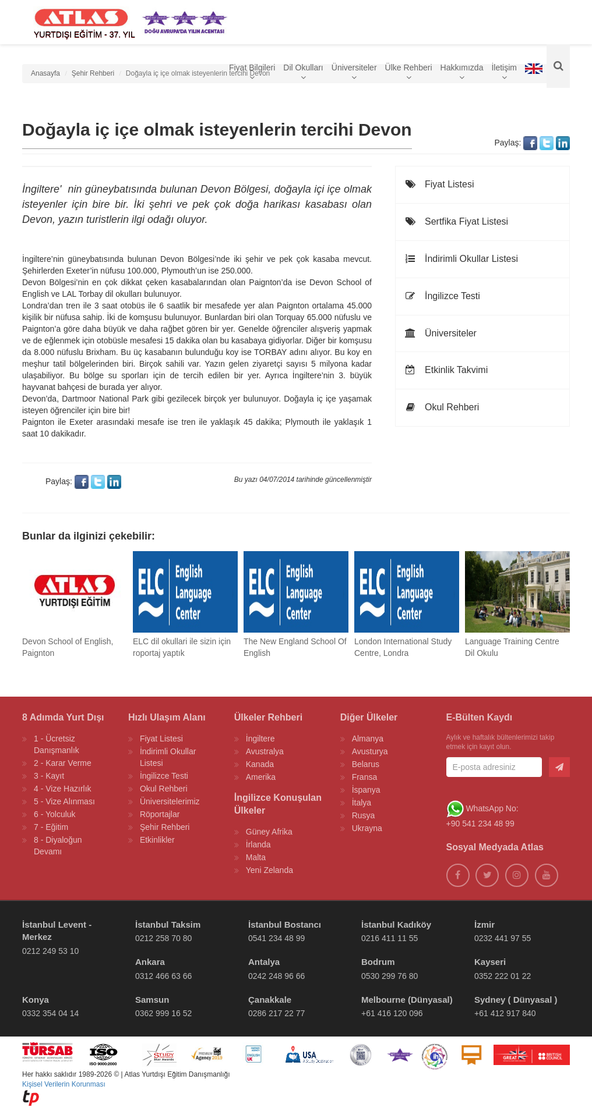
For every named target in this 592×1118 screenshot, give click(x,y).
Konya (35, 1000)
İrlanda (258, 844)
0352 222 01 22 (502, 976)
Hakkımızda (462, 74)
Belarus (365, 764)
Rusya (363, 815)
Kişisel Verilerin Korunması (63, 1084)
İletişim (504, 74)
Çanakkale (269, 1000)
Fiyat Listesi (439, 184)
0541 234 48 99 (276, 938)
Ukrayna (367, 828)
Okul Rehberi (441, 407)
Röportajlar (159, 814)
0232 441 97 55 (502, 938)
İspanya (366, 789)
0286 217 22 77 (276, 1013)
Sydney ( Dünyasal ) (516, 1000)
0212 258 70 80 (163, 938)
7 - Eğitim (51, 827)
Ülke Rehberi (408, 74)
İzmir (484, 924)
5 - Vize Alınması (64, 801)
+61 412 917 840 (505, 1013)
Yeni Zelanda (269, 870)
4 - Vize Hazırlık (62, 788)
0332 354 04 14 (50, 1013)
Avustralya (265, 751)
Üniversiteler (354, 74)
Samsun (152, 1000)
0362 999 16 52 (163, 1013)
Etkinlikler (157, 839)
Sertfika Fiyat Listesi (456, 221)
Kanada (260, 764)
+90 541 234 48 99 (480, 823)
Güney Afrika (269, 831)
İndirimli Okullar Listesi (461, 259)
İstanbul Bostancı (284, 924)
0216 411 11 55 (389, 938)
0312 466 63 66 (163, 976)
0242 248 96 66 (276, 976)
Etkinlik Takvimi (446, 370)
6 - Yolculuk (55, 814)
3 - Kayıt (49, 775)
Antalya (264, 962)
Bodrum (378, 962)
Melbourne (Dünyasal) (407, 1000)
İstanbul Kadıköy (396, 924)
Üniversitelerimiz (170, 801)
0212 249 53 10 (50, 951)
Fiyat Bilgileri (252, 74)
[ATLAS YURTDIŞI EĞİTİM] (81, 23)
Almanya (367, 738)
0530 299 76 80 (389, 976)
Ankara (150, 962)
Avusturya (370, 751)
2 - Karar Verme (62, 763)
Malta (256, 857)
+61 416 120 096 (392, 1013)
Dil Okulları (303, 74)
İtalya (361, 802)
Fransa (365, 777)
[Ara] (558, 70)
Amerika (261, 777)
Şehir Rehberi (165, 827)
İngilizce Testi (442, 296)
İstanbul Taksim (167, 924)
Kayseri (490, 962)
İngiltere (260, 738)
